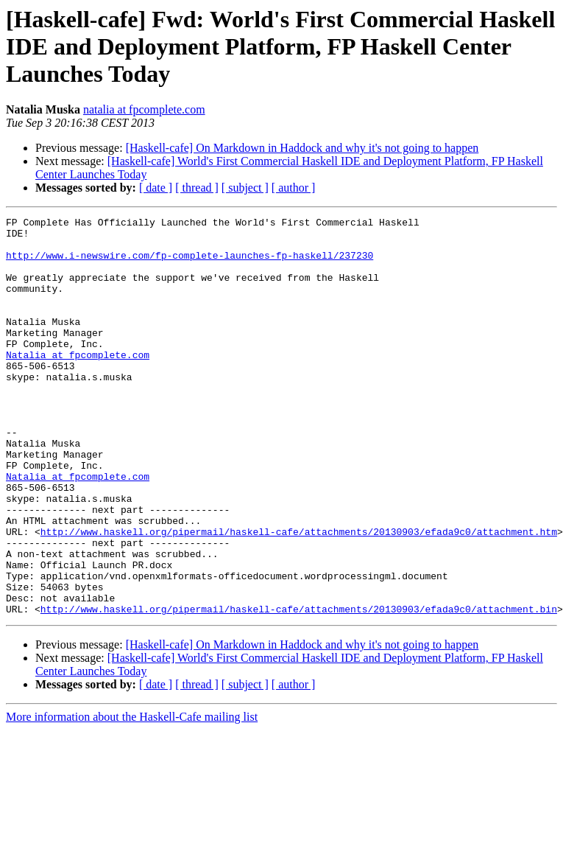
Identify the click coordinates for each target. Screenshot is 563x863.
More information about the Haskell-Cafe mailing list (132, 796)
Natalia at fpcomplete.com (77, 383)
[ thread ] (197, 187)
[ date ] (155, 187)
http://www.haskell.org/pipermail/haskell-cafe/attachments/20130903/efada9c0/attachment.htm (298, 595)
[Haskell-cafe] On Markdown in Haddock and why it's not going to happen (302, 147)
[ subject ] (245, 187)
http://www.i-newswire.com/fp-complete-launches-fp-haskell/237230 (189, 263)
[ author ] (294, 187)
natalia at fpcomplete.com (144, 109)
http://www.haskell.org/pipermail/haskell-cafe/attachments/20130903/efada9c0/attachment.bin (298, 688)
